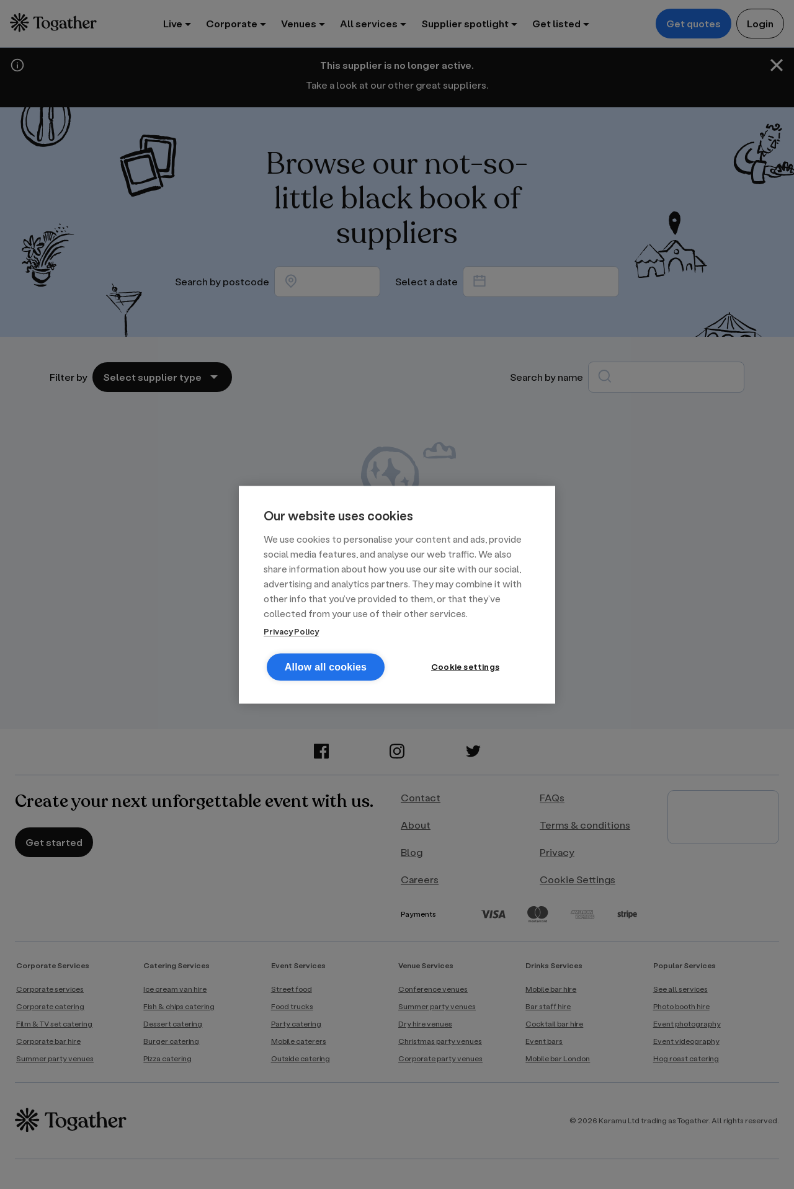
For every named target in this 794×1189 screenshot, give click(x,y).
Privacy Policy (291, 630)
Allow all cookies (326, 666)
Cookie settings (465, 666)
